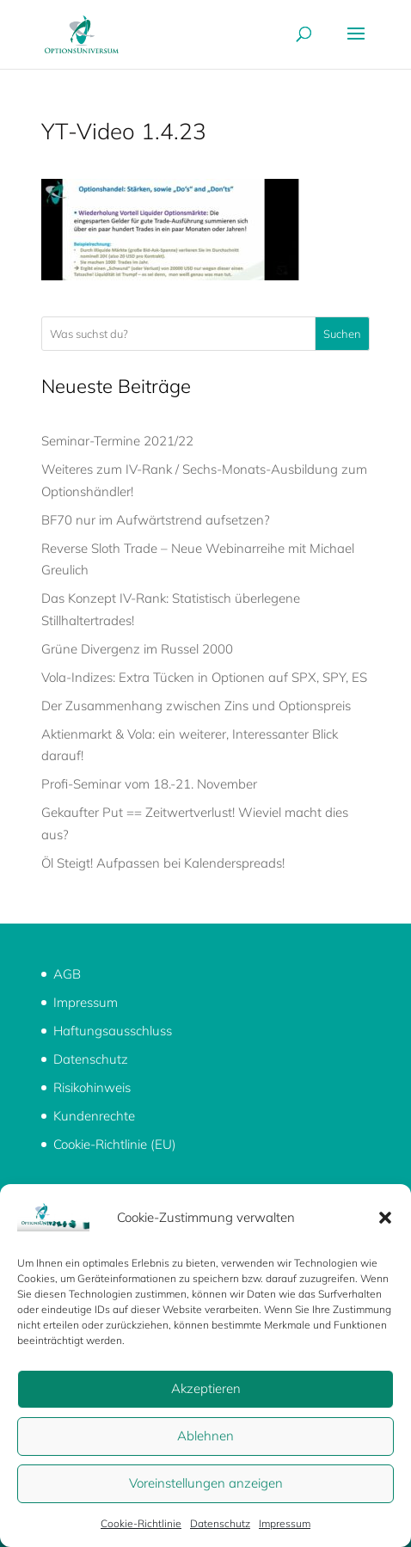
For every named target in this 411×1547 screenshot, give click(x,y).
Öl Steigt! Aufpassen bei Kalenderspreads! (163, 863)
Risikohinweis (92, 1087)
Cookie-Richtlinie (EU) (114, 1144)
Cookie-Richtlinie (141, 1523)
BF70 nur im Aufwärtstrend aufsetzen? (155, 520)
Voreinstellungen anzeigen (206, 1483)
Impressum (284, 1523)
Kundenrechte (94, 1116)
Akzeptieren (206, 1388)
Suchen (342, 334)
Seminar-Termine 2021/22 (117, 441)
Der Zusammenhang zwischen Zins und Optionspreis (196, 705)
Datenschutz (220, 1523)
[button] (385, 1217)
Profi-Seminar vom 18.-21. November (149, 784)
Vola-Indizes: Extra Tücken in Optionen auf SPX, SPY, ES (204, 677)
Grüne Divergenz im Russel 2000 (137, 649)
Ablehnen (205, 1435)
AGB (67, 974)
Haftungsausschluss (112, 1030)
